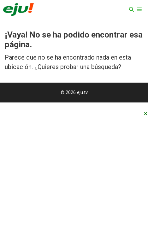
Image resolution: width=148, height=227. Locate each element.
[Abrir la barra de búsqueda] (131, 9)
